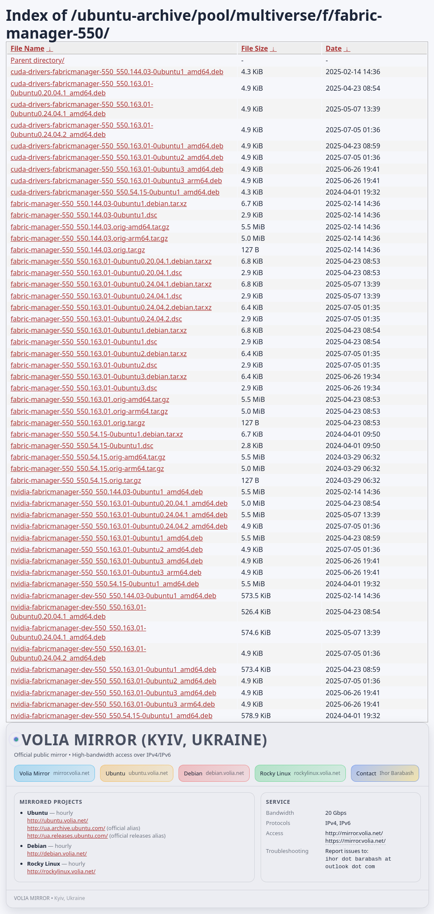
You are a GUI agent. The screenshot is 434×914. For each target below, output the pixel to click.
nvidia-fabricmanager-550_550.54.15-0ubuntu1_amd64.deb (105, 583)
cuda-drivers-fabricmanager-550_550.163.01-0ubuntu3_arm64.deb (116, 180)
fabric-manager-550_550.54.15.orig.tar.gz (76, 480)
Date (334, 48)
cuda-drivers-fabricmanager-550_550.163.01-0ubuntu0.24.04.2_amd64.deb (82, 129)
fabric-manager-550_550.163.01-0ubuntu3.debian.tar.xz (99, 376)
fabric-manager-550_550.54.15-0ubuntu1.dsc (82, 445)
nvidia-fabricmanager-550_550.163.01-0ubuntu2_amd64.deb (107, 549)
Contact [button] (385, 773)
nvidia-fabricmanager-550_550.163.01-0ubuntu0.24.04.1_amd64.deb (119, 514)
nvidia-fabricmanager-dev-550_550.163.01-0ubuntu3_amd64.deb (113, 692)
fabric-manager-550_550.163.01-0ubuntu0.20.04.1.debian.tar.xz (111, 261)
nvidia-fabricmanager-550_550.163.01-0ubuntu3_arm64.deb (106, 572)
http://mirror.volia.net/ (354, 833)
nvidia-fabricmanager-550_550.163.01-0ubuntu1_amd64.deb (107, 538)
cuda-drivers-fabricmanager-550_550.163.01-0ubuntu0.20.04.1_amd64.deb (82, 88)
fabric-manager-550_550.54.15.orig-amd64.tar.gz (88, 457)
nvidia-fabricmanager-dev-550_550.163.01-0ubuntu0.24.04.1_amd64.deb (78, 632)
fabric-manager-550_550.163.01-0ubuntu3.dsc (84, 388)
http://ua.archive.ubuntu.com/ (66, 828)
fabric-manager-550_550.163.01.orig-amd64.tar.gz (90, 399)
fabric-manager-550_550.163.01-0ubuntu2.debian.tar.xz (99, 353)
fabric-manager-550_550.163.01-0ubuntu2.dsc (84, 365)
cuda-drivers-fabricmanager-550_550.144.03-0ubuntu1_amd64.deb (117, 71)
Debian (214, 773)
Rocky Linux (300, 773)
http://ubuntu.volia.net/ (57, 820)
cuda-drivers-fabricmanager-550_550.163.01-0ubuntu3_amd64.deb (117, 169)
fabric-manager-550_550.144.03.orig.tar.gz (78, 249)
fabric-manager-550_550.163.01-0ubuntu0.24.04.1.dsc (96, 296)
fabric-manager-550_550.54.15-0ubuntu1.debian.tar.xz (97, 434)
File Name (28, 48)
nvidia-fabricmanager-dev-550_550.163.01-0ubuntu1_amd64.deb (113, 669)
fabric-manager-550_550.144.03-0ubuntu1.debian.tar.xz (99, 203)
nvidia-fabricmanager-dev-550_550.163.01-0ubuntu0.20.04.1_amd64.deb (78, 611)
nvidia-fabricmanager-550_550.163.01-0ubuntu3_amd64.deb (107, 561)
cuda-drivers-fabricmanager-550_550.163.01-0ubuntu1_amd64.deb (117, 145)
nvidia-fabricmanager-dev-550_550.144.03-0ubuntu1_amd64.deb (113, 595)
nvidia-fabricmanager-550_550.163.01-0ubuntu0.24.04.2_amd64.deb (119, 526)
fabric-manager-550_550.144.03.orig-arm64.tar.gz (89, 238)
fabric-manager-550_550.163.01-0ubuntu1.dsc (84, 341)
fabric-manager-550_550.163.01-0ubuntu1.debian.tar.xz (99, 330)
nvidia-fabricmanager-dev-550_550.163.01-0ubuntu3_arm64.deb (113, 704)
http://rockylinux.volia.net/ (61, 871)
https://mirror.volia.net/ (356, 840)
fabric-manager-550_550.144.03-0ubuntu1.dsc (84, 215)
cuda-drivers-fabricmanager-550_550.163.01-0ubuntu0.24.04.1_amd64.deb (82, 109)
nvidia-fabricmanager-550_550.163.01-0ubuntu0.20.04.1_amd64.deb (119, 503)
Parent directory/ (37, 60)
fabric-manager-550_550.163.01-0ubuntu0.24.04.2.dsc (96, 318)
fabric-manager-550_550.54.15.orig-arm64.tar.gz (87, 468)
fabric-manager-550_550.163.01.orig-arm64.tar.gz (89, 411)
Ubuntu (137, 773)
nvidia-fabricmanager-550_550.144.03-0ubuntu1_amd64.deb (107, 491)
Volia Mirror (54, 773)
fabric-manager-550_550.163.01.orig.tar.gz (78, 422)
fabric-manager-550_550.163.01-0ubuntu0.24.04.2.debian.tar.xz (111, 307)
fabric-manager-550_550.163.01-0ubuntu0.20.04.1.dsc (96, 272)
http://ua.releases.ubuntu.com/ (67, 835)
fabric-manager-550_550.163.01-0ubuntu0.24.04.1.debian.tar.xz (111, 284)
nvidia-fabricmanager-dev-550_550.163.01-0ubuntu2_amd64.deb (113, 681)
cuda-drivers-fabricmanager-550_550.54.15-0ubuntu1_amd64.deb (115, 192)
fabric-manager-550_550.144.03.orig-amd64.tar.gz (90, 226)
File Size (254, 48)
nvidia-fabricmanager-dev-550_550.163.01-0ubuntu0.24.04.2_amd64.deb (78, 653)
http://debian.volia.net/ (57, 853)
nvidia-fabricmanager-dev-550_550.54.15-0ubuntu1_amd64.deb (111, 715)
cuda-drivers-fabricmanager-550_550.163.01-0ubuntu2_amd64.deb (117, 157)
